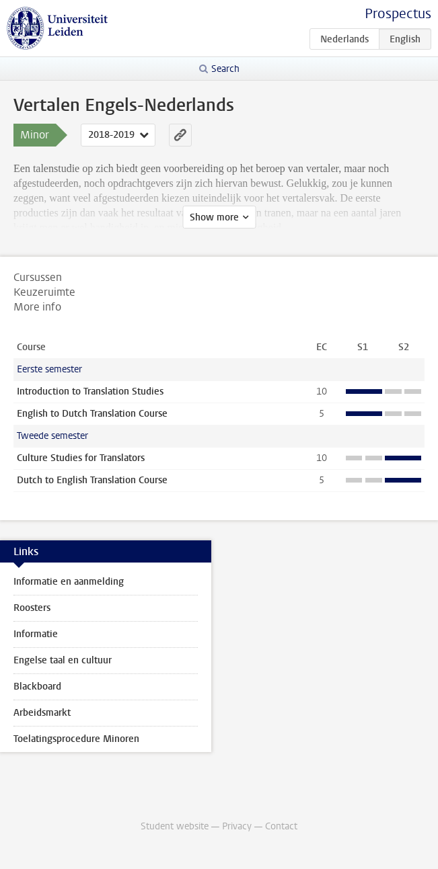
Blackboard (37, 686)
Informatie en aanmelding (68, 581)
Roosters (31, 608)
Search (225, 69)
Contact (281, 826)
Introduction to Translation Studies (90, 391)
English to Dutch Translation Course (92, 413)
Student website (175, 826)
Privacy (237, 826)
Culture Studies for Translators (81, 458)
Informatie (35, 634)
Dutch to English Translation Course (92, 480)
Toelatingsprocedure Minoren (76, 739)
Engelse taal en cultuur (62, 660)
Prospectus (398, 14)
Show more (214, 217)
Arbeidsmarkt (42, 712)
